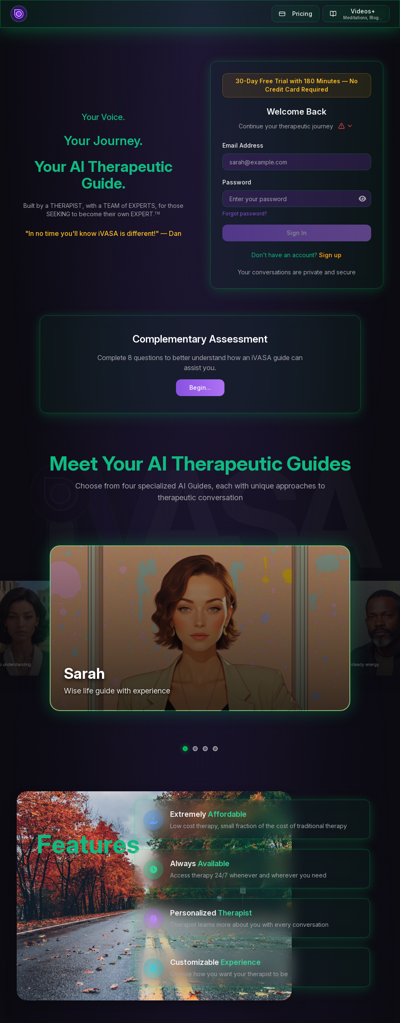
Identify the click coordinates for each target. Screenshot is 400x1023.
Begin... (200, 387)
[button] (200, 628)
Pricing (295, 13)
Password (236, 182)
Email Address (242, 145)
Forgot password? (244, 213)
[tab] (185, 748)
